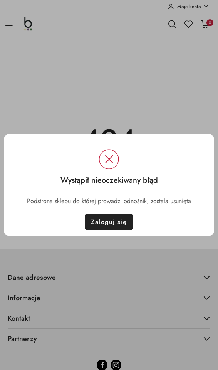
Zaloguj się (109, 221)
